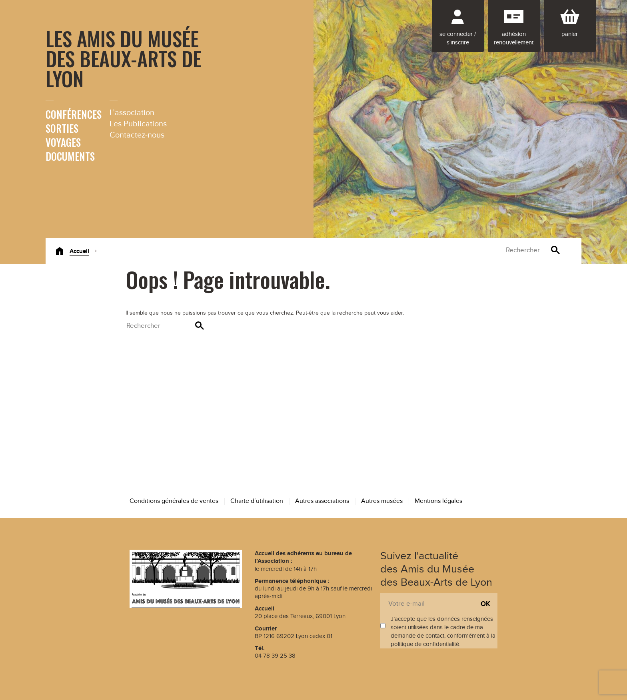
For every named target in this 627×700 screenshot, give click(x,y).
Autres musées (382, 501)
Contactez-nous (137, 135)
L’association (132, 113)
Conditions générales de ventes (174, 501)
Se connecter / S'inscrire (457, 38)
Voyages (63, 142)
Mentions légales (438, 501)
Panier (569, 34)
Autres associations (322, 501)
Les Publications (138, 124)
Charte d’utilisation (256, 501)
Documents (70, 156)
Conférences (74, 114)
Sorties (62, 128)
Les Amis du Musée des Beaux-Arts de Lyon (123, 58)
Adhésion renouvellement (513, 38)
